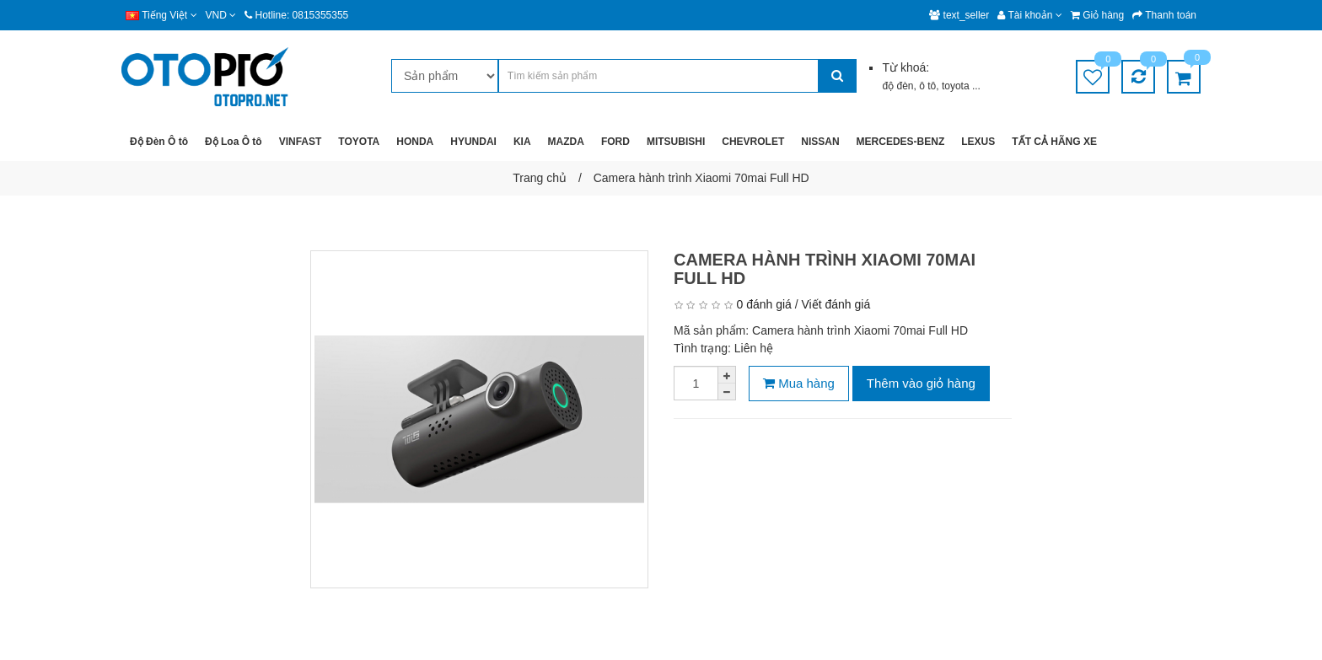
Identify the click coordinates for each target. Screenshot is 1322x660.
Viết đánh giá (836, 304)
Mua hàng (799, 383)
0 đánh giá (763, 304)
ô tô (927, 86)
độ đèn (897, 86)
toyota (957, 86)
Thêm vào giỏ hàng (921, 383)
